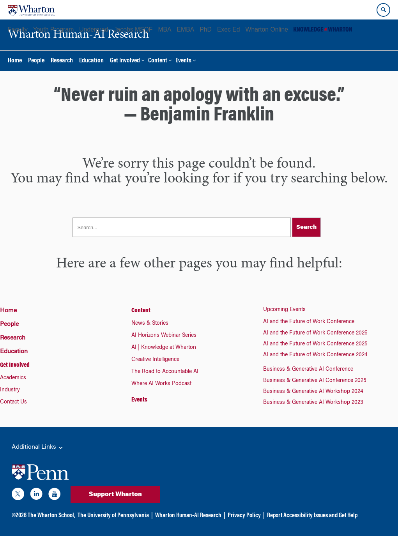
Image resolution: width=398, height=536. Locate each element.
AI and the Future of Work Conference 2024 (315, 355)
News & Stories (149, 323)
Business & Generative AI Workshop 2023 (313, 402)
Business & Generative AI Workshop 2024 (313, 391)
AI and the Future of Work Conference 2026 (315, 333)
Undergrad (93, 29)
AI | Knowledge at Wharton (163, 347)
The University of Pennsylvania (113, 516)
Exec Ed (228, 29)
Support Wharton (115, 495)
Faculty (18, 29)
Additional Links (38, 447)
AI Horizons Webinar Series (163, 335)
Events (183, 61)
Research (62, 61)
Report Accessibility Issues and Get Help (312, 516)
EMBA (186, 29)
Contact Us (13, 402)
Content (157, 61)
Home (15, 61)
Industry (10, 390)
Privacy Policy (244, 516)
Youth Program (53, 29)
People (36, 61)
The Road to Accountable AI (164, 372)
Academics (13, 378)
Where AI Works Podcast (161, 384)
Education (91, 61)
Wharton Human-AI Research (188, 516)
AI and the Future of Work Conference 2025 (315, 344)
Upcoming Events (284, 310)
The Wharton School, (51, 516)
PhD (206, 29)
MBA (164, 29)
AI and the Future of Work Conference (308, 322)
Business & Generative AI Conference (308, 369)
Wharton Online (267, 29)
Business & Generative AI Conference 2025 (314, 381)
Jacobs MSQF (133, 29)
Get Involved (125, 61)
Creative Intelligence (155, 360)
